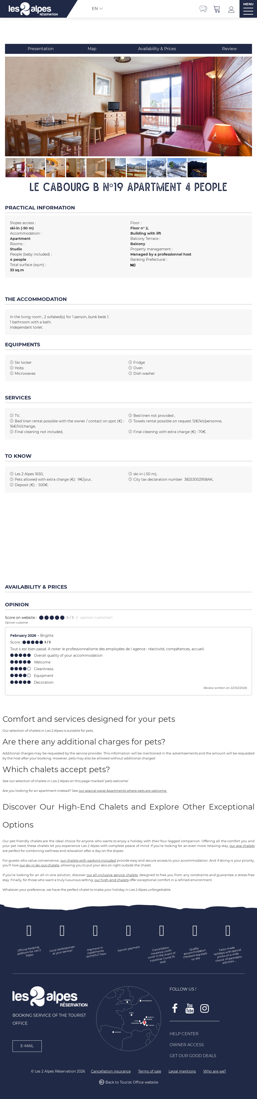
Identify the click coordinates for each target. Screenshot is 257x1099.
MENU (248, 4)
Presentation (41, 48)
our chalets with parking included (88, 860)
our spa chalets (242, 846)
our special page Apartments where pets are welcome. (123, 791)
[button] (217, 8)
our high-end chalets (111, 880)
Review (229, 48)
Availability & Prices (157, 48)
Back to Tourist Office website (131, 1082)
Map (92, 48)
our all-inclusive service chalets (112, 875)
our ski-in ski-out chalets (39, 865)
